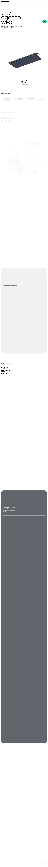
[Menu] (45, 2)
